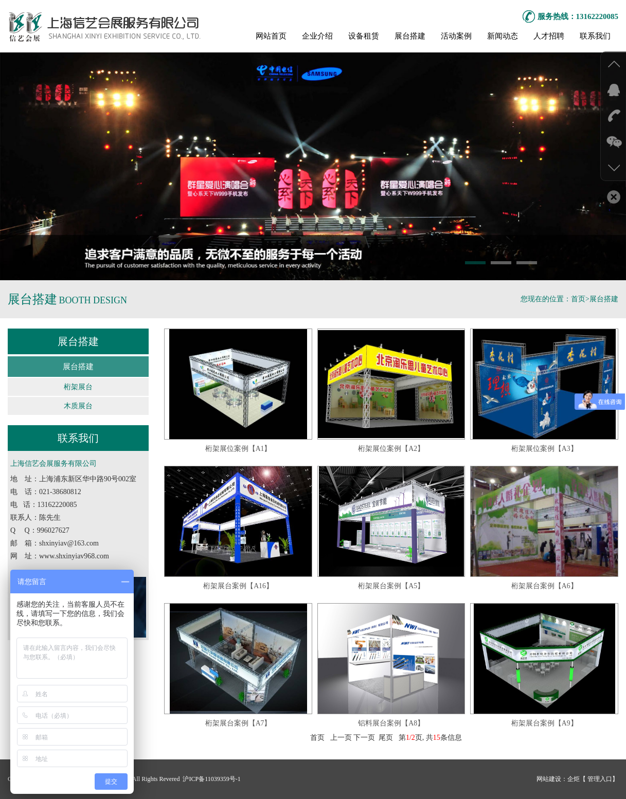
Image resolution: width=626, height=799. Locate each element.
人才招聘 (548, 36)
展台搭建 (410, 36)
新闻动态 (502, 36)
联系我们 (595, 36)
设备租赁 (363, 36)
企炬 (573, 779)
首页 (578, 299)
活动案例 (456, 36)
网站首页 (271, 36)
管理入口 (599, 779)
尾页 (386, 738)
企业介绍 (317, 36)
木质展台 (78, 406)
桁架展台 (78, 387)
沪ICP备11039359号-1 (210, 779)
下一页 (364, 738)
